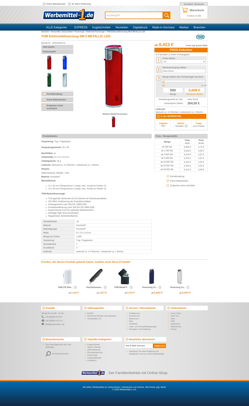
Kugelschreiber (101, 27)
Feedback (133, 324)
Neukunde (199, 4)
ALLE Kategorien (56, 27)
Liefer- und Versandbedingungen (143, 326)
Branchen (199, 27)
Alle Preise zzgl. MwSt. (155, 387)
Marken (184, 27)
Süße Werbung (93, 350)
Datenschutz (176, 326)
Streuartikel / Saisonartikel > (63, 32)
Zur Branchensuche (57, 354)
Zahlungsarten (95, 308)
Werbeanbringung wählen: (175, 67)
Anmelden (188, 4)
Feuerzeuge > (80, 32)
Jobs (173, 319)
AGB (173, 321)
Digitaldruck (140, 27)
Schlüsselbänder (94, 358)
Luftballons (91, 360)
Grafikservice (134, 313)
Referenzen (134, 319)
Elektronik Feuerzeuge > (96, 32)
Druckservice (134, 316)
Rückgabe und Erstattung (139, 329)
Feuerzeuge (92, 355)
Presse (174, 329)
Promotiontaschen (95, 352)
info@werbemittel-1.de (54, 324)
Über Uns (175, 316)
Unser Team (176, 313)
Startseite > (46, 32)
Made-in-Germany (163, 27)
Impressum (175, 324)
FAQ (131, 321)
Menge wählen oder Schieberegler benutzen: (183, 77)
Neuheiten (122, 27)
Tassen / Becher (94, 347)
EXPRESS (80, 27)
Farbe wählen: (169, 58)
